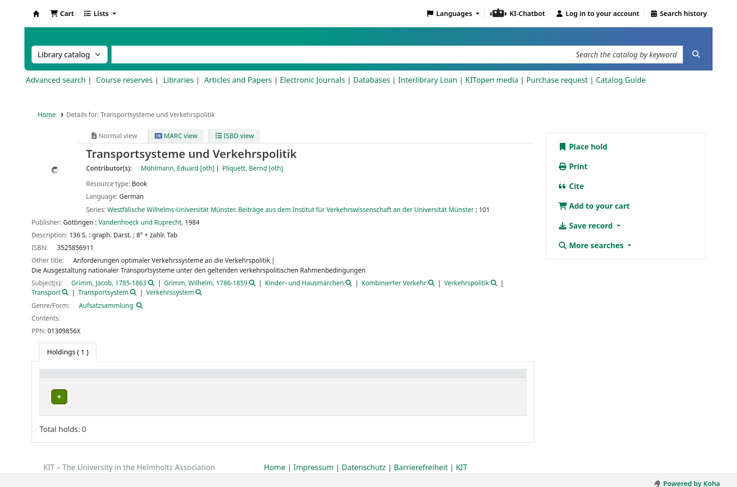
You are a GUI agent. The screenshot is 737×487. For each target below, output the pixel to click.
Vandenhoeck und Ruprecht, (140, 222)
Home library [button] (65, 378)
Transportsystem (103, 292)
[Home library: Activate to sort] (121, 378)
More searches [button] (592, 245)
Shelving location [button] (236, 378)
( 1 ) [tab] (67, 351)
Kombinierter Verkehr (393, 282)
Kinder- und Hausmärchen (304, 282)
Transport (46, 292)
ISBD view (234, 135)
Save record (586, 225)
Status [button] (468, 378)
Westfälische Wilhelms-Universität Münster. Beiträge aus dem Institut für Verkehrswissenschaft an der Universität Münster (291, 209)
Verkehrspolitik (466, 282)
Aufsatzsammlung (106, 305)
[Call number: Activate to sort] (400, 378)
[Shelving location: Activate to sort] (274, 378)
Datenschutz (364, 460)
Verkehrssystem (170, 292)
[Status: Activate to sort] (490, 378)
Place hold (583, 146)
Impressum (313, 460)
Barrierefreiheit (421, 460)
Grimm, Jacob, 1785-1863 (109, 282)
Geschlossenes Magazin (242, 396)
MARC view (176, 135)
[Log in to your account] (597, 14)
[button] (62, 14)
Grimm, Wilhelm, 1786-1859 (205, 282)
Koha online (36, 13)
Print (573, 166)
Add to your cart (594, 206)
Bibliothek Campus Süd (84, 396)
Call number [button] (370, 378)
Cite (571, 186)
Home (47, 114)
